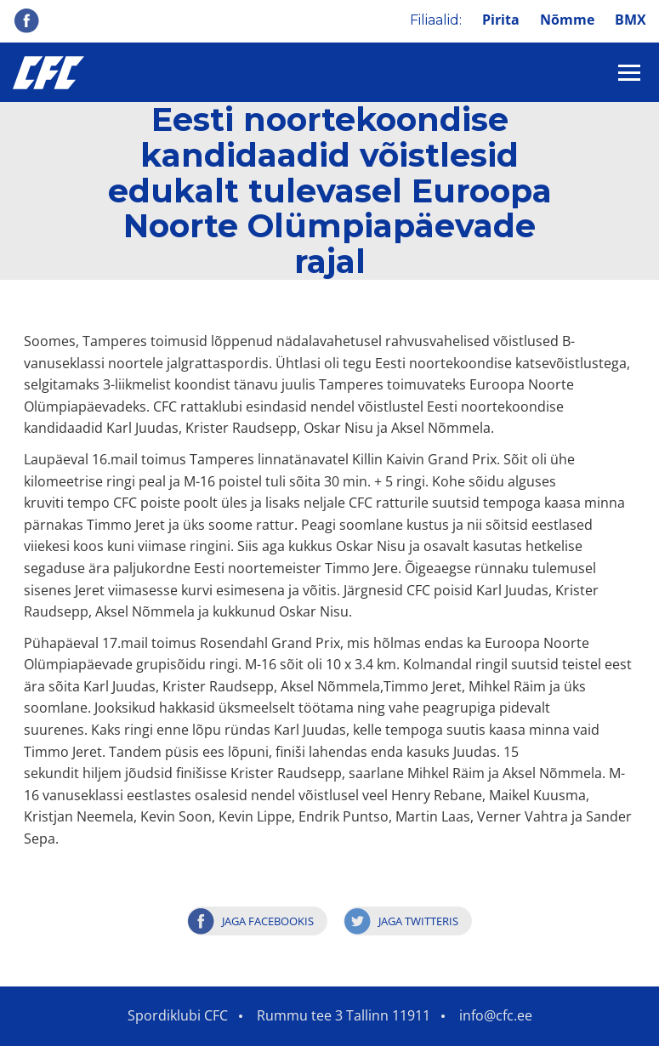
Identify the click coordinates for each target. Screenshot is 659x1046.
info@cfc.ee (495, 1015)
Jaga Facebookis (268, 921)
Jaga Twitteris (418, 921)
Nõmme (567, 19)
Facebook (26, 20)
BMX (630, 19)
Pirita (501, 19)
